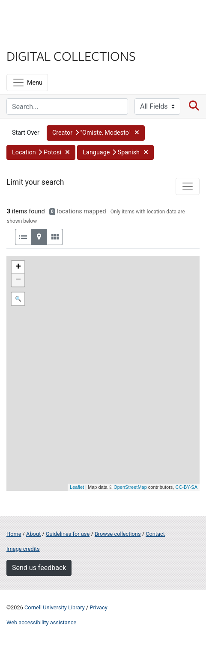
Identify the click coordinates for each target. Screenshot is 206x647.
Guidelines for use (68, 534)
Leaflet (77, 487)
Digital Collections (71, 55)
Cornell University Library (54, 607)
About (33, 534)
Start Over (25, 132)
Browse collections (118, 534)
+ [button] (18, 267)
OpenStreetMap (130, 487)
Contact (155, 534)
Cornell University (49, 16)
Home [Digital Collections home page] (13, 534)
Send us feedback (39, 568)
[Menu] (27, 82)
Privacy (98, 607)
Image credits (23, 549)
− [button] (18, 280)
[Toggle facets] (188, 186)
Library (32, 39)
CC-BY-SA (186, 487)
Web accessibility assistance (41, 622)
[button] (96, 133)
